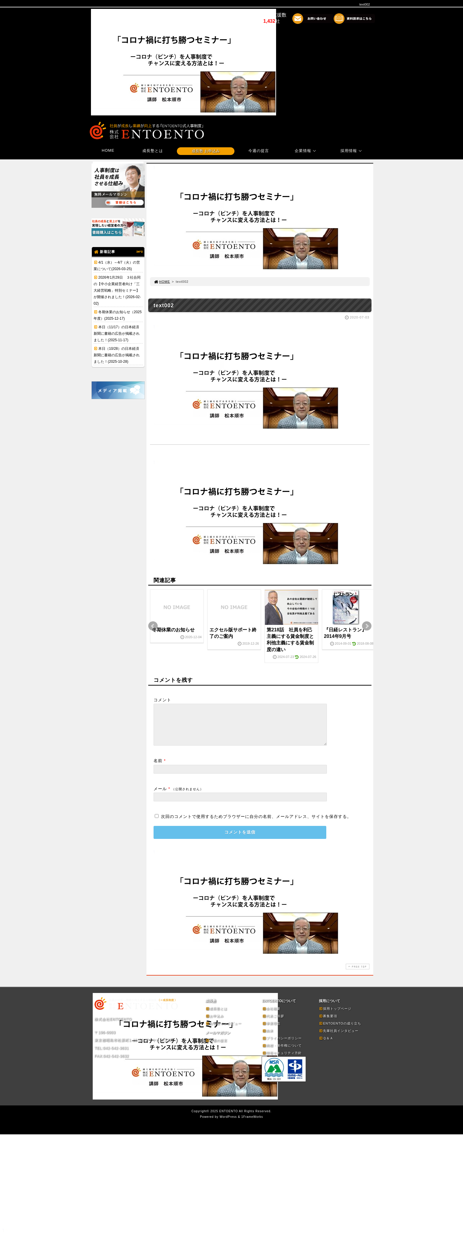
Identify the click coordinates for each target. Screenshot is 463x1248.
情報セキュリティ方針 (282, 1060)
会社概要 (271, 1015)
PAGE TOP (357, 974)
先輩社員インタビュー (338, 1038)
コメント (162, 699)
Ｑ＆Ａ (326, 1045)
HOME (108, 150)
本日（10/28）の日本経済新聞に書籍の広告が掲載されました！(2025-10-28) (117, 355)
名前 (158, 767)
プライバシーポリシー (282, 1045)
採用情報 (351, 150)
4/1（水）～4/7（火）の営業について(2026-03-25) (117, 265)
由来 (267, 1038)
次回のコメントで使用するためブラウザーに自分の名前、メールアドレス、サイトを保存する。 (256, 823)
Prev (153, 626)
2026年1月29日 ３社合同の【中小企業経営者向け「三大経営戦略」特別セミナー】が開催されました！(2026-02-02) (117, 290)
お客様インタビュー (224, 1030)
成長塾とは (152, 150)
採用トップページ (335, 1015)
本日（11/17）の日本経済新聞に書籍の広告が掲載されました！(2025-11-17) (117, 333)
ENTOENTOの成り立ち (340, 1030)
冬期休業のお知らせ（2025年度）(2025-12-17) (118, 315)
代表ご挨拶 (273, 1023)
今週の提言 (258, 150)
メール (160, 795)
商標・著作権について (282, 1052)
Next (366, 626)
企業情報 (306, 150)
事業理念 (271, 1030)
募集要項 (328, 1023)
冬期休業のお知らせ (173, 629)
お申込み (215, 1023)
